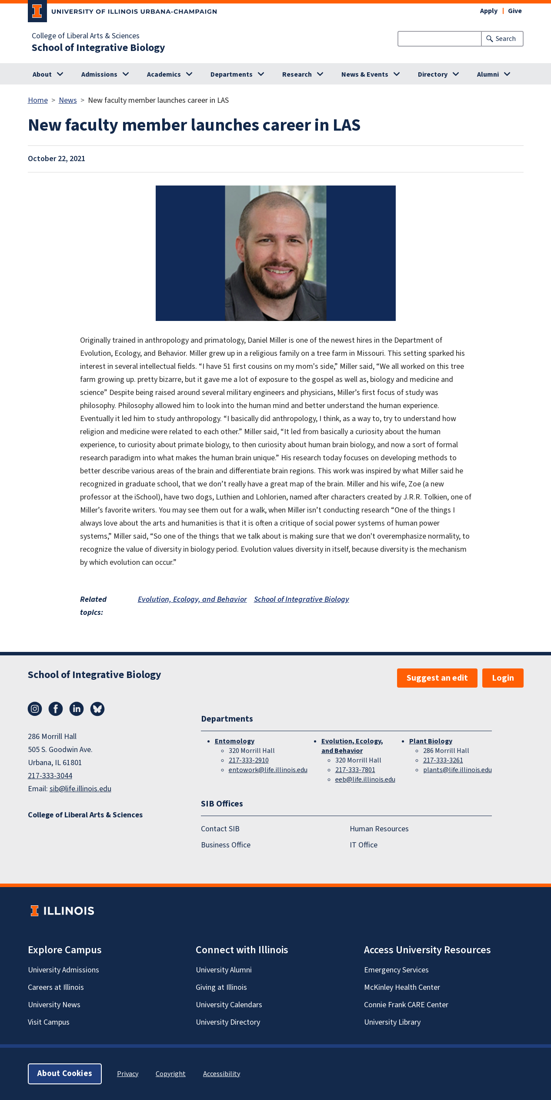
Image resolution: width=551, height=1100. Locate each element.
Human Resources (379, 828)
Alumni (488, 74)
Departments (231, 74)
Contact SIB (220, 828)
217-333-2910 (249, 760)
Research (297, 74)
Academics (164, 74)
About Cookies (64, 1074)
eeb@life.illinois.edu (365, 779)
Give (515, 11)
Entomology (234, 741)
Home (38, 100)
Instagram (34, 709)
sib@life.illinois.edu (80, 788)
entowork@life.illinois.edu (268, 770)
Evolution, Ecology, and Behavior (192, 599)
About (42, 74)
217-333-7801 (355, 770)
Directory (432, 74)
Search (506, 39)
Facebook (55, 709)
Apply (489, 11)
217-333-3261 (443, 760)
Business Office (225, 844)
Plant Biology (430, 741)
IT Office (363, 844)
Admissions (99, 74)
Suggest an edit (437, 678)
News (68, 100)
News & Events (364, 74)
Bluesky (97, 709)
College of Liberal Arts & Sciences (86, 36)
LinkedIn (76, 709)
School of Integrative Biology (98, 47)
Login (503, 678)
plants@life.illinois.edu (457, 770)
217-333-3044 (50, 775)
